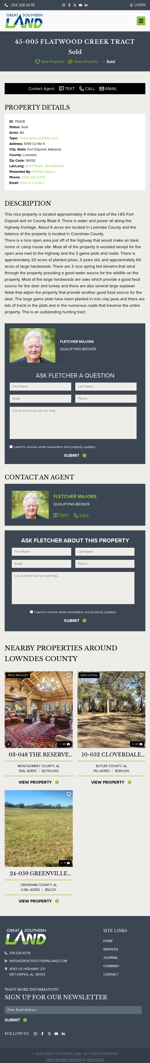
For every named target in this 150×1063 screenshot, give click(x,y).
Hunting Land (48, 138)
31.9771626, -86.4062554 (44, 166)
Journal (110, 955)
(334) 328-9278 (33, 177)
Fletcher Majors (43, 171)
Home (108, 939)
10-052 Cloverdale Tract (111, 753)
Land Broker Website (63, 1057)
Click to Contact (32, 182)
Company (111, 964)
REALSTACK (95, 1057)
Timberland (27, 138)
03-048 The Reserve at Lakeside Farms (39, 753)
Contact (110, 972)
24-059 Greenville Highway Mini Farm (38, 872)
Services (110, 947)
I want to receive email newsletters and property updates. (54, 447)
